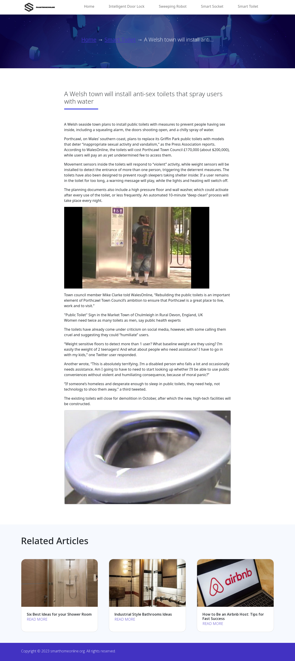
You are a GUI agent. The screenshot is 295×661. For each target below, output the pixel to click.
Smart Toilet (248, 6)
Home (89, 6)
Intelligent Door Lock (126, 6)
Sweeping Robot (173, 6)
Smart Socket (212, 6)
